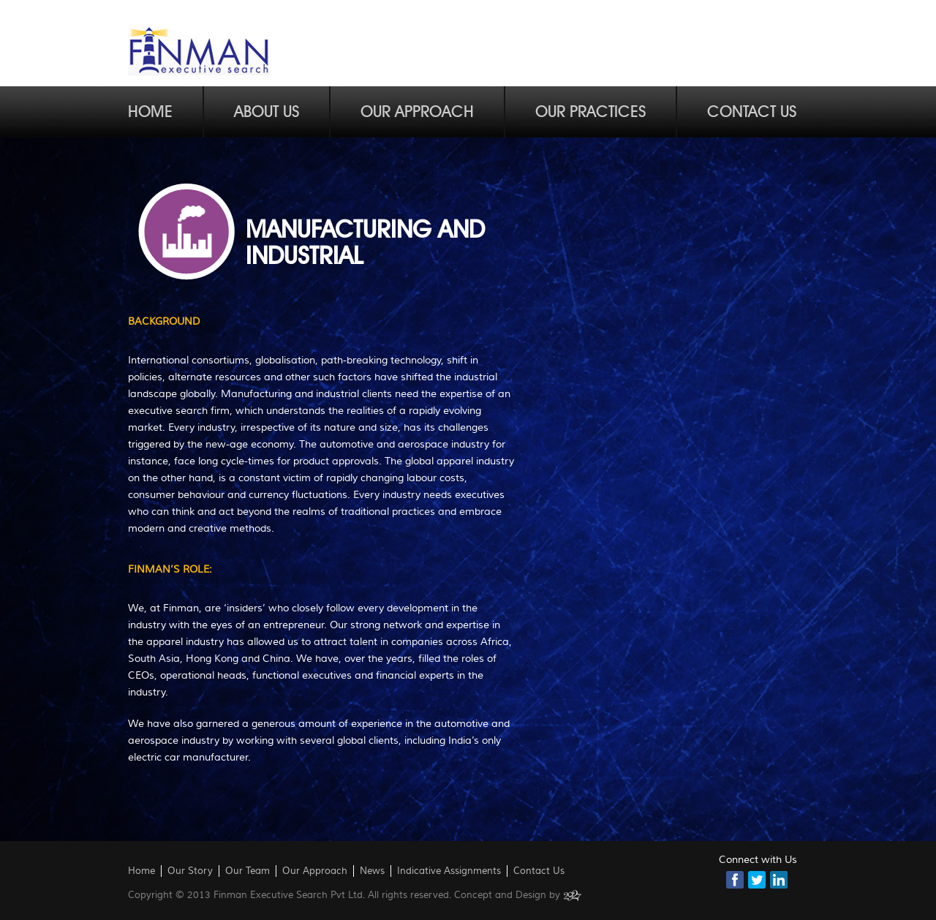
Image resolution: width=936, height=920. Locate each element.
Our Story (190, 871)
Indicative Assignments (449, 871)
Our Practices (590, 112)
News (372, 871)
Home (150, 112)
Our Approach (417, 112)
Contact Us (751, 112)
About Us (266, 112)
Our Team (247, 871)
